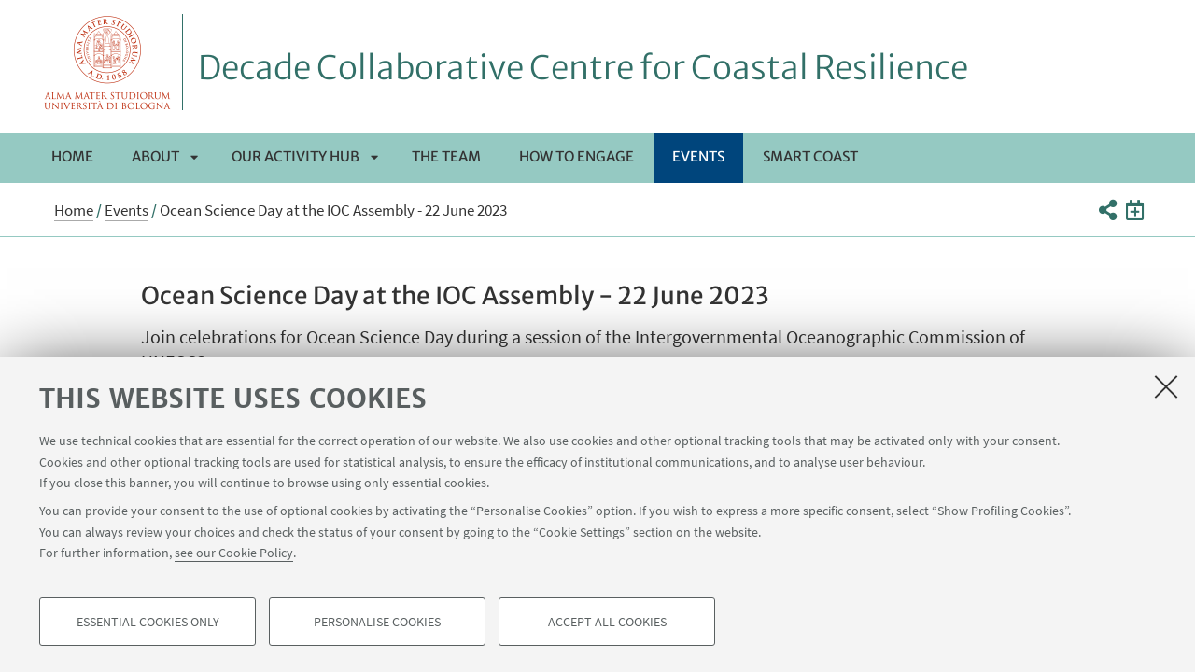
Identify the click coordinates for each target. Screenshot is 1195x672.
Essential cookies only (148, 621)
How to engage (576, 156)
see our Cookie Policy (234, 552)
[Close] (1166, 386)
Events (698, 156)
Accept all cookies (607, 621)
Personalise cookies (377, 621)
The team (446, 156)
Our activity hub (295, 156)
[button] (1106, 210)
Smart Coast (810, 156)
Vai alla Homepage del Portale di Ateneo (108, 62)
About (155, 156)
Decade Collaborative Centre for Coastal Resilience (583, 68)
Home (72, 156)
